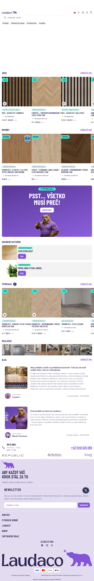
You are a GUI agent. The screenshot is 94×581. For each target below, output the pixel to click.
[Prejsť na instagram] (47, 545)
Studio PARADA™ (55, 579)
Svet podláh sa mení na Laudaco (45, 411)
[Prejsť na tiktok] (52, 545)
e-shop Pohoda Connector (60, 575)
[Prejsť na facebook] (42, 545)
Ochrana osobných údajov (20, 575)
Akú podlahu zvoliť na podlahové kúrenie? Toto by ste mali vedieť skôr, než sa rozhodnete (58, 368)
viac (22, 256)
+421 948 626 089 (81, 448)
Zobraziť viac (86, 73)
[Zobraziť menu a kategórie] (91, 12)
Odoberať (84, 505)
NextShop (45, 575)
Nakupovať (47, 210)
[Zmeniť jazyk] (75, 13)
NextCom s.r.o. (77, 575)
